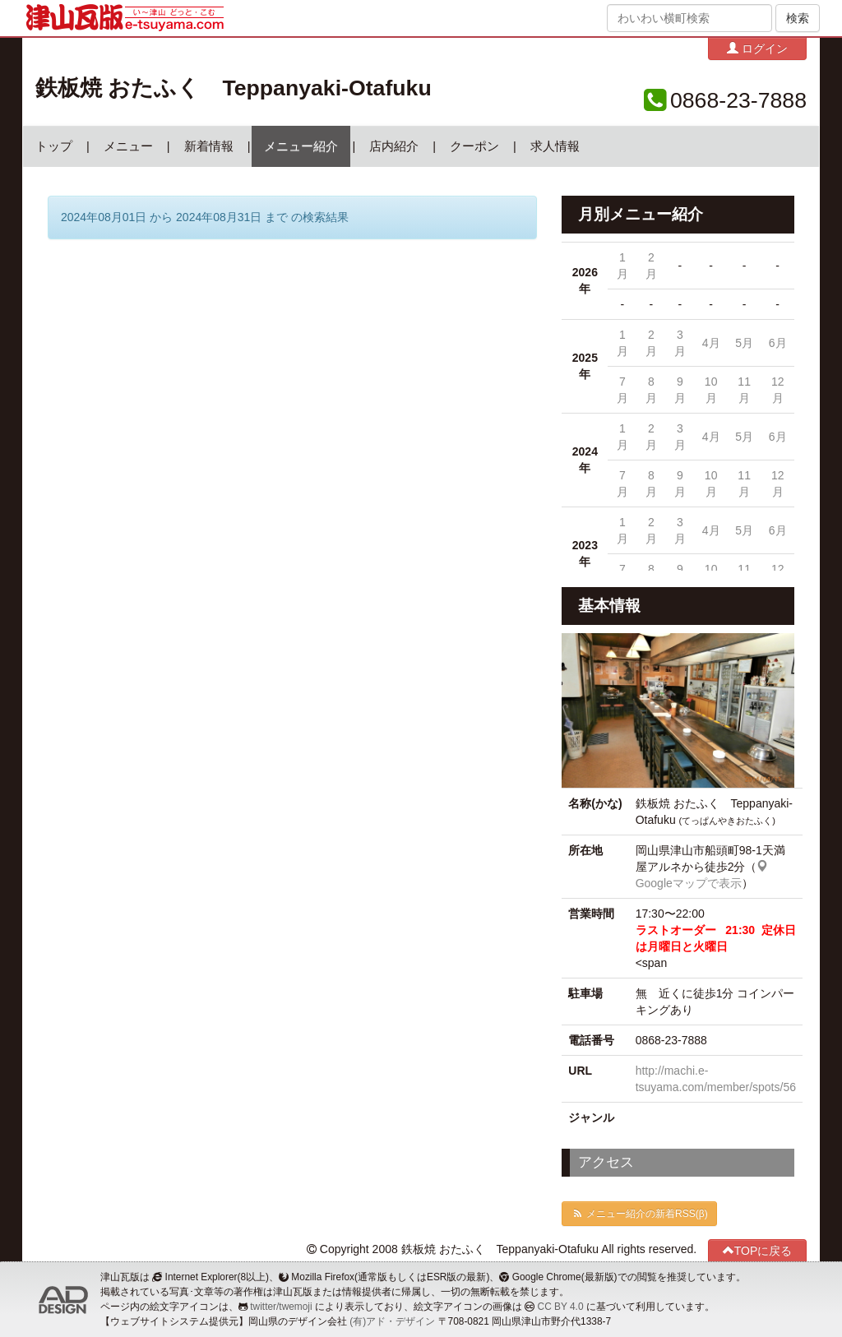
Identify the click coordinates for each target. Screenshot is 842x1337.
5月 (744, 342)
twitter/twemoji (281, 1306)
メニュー (128, 146)
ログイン (757, 48)
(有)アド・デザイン (392, 1321)
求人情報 (555, 146)
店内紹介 (394, 146)
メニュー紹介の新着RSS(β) (639, 1213)
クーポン (474, 146)
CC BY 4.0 (561, 1306)
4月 (711, 342)
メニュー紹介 (301, 146)
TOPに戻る (758, 1250)
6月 (778, 342)
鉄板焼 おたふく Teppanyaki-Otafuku (233, 88)
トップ (53, 146)
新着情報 (209, 146)
